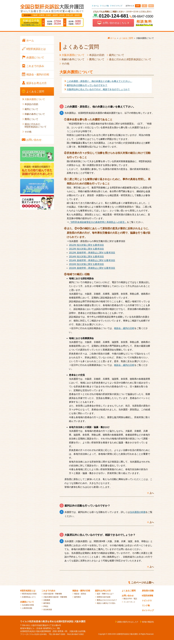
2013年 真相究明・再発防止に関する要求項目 (92, 252)
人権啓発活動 (27, 608)
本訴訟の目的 (96, 55)
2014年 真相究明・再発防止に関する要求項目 (92, 260)
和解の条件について (73, 59)
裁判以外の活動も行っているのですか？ (87, 85)
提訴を (36, 83)
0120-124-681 (114, 15)
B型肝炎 (36, 49)
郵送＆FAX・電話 (130, 599)
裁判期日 (77, 597)
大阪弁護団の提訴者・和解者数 (55, 597)
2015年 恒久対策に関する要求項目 (86, 264)
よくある (35, 91)
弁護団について (27, 602)
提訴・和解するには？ (105, 594)
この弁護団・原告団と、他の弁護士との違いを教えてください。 (99, 81)
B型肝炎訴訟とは (27, 590)
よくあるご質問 (129, 590)
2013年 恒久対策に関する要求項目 (86, 249)
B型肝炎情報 (147, 595)
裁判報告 (46, 603)
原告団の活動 (148, 590)
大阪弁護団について (73, 55)
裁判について (116, 55)
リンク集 (105, 6)
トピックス (147, 600)
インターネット (129, 602)
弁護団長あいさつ (28, 597)
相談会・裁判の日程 (124, 328)
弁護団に (35, 57)
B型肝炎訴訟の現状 (29, 594)
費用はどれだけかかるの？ (107, 600)
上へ (151, 493)
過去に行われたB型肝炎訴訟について (130, 59)
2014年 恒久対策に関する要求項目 (86, 256)
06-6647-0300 (142, 16)
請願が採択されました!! (127, 622)
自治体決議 (47, 610)
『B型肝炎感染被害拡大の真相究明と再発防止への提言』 (98, 222)
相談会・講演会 (80, 594)
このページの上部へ (142, 582)
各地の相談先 (148, 622)
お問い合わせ (128, 595)
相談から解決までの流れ (106, 603)
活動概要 (46, 600)
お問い (34, 139)
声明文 (45, 606)
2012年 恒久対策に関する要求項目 (86, 245)
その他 (65, 63)
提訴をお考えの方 (103, 590)
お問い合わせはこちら (115, 23)
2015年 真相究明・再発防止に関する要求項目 (92, 268)
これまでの (35, 66)
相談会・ (37, 74)
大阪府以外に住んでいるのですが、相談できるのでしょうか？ (98, 89)
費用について (96, 59)
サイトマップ (117, 6)
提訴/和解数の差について (31, 25)
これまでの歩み (48, 590)
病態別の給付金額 (103, 597)
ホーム (96, 6)
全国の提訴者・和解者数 (52, 594)
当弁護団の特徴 (138, 512)
